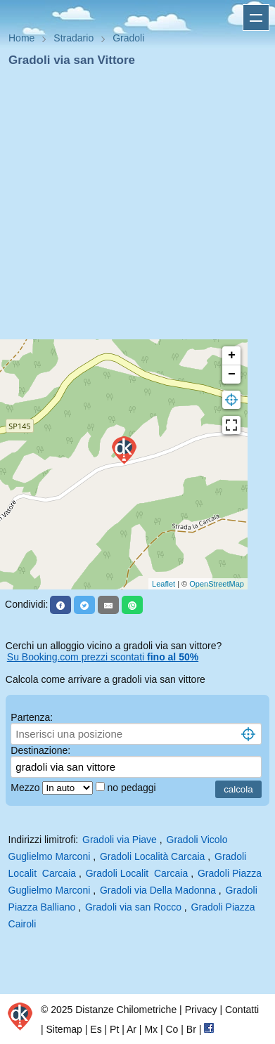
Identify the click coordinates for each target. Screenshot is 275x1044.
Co (171, 1029)
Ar (131, 1029)
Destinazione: (40, 750)
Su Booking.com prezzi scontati (102, 657)
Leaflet (163, 584)
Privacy (201, 1009)
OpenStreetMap (216, 584)
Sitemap (64, 1029)
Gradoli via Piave (119, 839)
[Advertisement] (132, 207)
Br (191, 1029)
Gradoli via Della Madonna (158, 890)
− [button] (232, 374)
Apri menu (256, 17)
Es (95, 1029)
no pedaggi (132, 787)
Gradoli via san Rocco (133, 907)
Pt (114, 1029)
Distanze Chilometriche (126, 1009)
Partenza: (32, 717)
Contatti (242, 1009)
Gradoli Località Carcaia (152, 856)
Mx (151, 1029)
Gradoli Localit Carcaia (137, 873)
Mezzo (26, 787)
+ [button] (232, 355)
